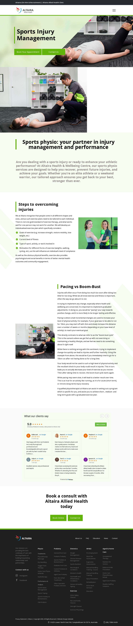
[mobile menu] (114, 10)
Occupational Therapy (107, 557)
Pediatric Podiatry (60, 556)
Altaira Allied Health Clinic (53, 2)
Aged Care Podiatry (60, 574)
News (106, 538)
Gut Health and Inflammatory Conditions (75, 579)
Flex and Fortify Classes (75, 602)
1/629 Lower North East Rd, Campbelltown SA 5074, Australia (74, 622)
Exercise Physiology (77, 610)
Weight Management (74, 554)
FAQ (87, 538)
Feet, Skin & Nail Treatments (59, 579)
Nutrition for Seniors (107, 563)
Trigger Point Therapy (42, 567)
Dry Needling (42, 562)
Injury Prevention (92, 579)
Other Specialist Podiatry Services (60, 584)
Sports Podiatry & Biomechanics (44, 598)
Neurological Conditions (74, 569)
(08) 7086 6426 (112, 622)
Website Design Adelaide (65, 619)
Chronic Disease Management (75, 560)
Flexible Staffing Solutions (108, 585)
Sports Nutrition (75, 564)
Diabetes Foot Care (60, 565)
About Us (78, 538)
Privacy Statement (21, 619)
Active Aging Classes (74, 596)
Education (96, 538)
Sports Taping (42, 593)
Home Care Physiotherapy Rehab (108, 575)
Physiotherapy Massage (43, 558)
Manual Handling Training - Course (92, 569)
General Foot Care (60, 553)
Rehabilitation (91, 582)
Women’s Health (75, 573)
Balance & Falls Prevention (108, 568)
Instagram (21, 575)
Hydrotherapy (42, 577)
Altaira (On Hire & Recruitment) (28, 2)
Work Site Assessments (91, 557)
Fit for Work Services (90, 587)
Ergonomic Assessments (91, 563)
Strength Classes (76, 606)
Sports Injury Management (42, 589)
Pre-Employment (92, 553)
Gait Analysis (42, 602)
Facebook (21, 580)
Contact (115, 538)
